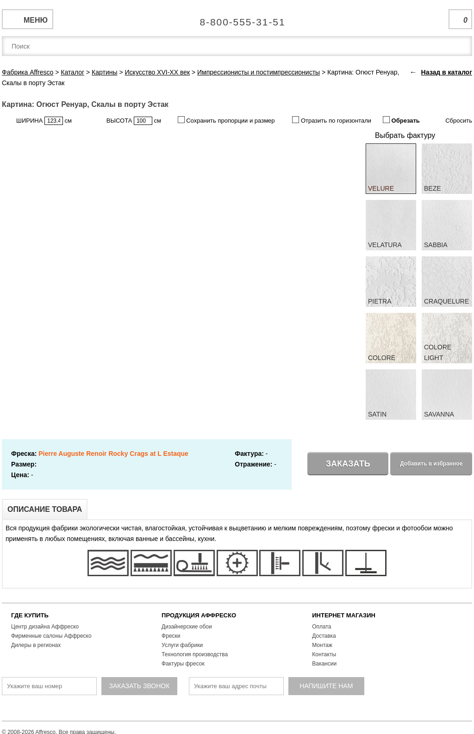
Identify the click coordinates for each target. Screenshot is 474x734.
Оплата (321, 626)
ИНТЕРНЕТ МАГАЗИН (343, 615)
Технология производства (195, 654)
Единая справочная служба (237, 18)
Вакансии (324, 663)
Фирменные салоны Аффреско (51, 636)
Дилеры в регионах (36, 645)
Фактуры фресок (183, 663)
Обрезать (401, 120)
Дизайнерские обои (187, 626)
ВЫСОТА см (133, 121)
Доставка (324, 636)
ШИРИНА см (44, 121)
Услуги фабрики (182, 645)
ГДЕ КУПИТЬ (30, 615)
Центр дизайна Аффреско (45, 626)
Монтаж (322, 645)
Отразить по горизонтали (331, 120)
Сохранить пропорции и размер (226, 120)
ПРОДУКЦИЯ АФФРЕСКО (199, 615)
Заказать (348, 463)
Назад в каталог (446, 72)
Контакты (324, 654)
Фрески (171, 636)
